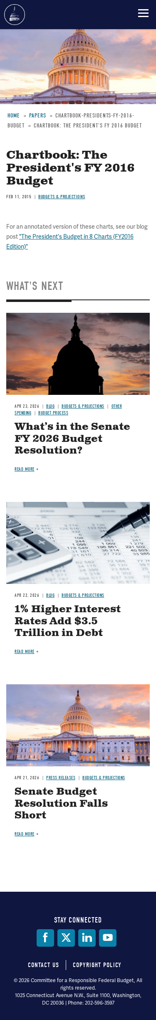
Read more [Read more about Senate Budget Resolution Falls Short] (25, 834)
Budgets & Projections (61, 197)
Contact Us (43, 965)
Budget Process (53, 413)
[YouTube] (107, 938)
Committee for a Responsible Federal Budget (14, 14)
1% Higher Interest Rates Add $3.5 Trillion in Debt (68, 621)
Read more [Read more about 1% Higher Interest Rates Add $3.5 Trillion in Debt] (25, 651)
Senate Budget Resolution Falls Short (61, 804)
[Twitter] (66, 938)
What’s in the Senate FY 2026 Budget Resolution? (72, 439)
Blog (50, 406)
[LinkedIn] (87, 938)
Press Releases (60, 778)
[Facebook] (45, 938)
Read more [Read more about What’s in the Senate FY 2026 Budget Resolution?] (25, 469)
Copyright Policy (97, 965)
